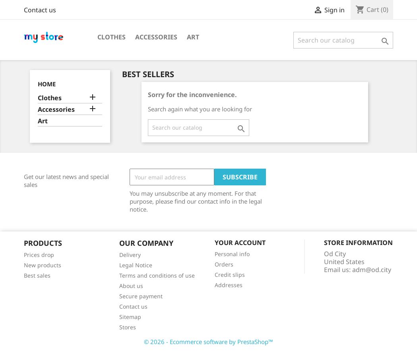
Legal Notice (135, 265)
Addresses (228, 285)
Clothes (111, 37)
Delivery (130, 255)
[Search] (343, 40)
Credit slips (230, 274)
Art (193, 37)
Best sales (37, 275)
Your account (240, 242)
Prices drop (39, 255)
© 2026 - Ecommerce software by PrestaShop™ (208, 342)
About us (131, 286)
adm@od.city (371, 269)
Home (47, 84)
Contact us (40, 10)
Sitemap (130, 317)
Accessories (156, 37)
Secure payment (141, 296)
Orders (224, 264)
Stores (127, 327)
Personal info (232, 254)
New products (42, 265)
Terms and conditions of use (157, 275)
